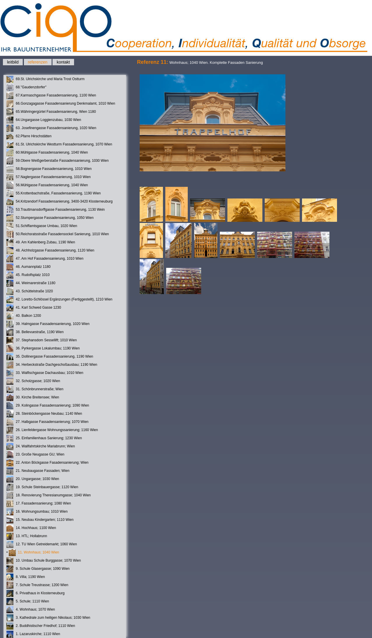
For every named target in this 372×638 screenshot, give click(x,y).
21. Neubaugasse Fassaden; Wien (37, 470)
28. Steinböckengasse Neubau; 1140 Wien (44, 413)
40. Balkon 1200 (23, 315)
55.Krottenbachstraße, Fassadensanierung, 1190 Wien (53, 193)
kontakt (63, 62)
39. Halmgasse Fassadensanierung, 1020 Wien (48, 324)
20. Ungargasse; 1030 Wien (32, 479)
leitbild (13, 62)
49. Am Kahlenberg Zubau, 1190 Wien (40, 242)
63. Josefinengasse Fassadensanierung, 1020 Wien (51, 128)
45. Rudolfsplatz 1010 (28, 275)
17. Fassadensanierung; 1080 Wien (38, 503)
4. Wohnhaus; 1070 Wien (30, 609)
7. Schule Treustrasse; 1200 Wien (37, 585)
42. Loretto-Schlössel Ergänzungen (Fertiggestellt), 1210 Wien (59, 299)
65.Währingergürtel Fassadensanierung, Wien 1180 (51, 111)
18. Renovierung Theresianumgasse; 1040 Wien (48, 495)
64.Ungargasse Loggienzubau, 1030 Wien (43, 120)
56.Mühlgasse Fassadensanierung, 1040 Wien (47, 185)
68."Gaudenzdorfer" (26, 87)
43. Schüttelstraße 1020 (29, 291)
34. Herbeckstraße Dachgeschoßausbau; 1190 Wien (51, 364)
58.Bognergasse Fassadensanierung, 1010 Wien (49, 169)
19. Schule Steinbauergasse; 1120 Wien (42, 487)
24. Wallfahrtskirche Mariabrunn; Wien (40, 446)
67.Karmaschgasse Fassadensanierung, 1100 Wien (51, 95)
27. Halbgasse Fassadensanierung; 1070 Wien (47, 422)
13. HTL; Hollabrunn (26, 536)
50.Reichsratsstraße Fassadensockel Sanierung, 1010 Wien (57, 234)
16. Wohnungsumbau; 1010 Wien (37, 511)
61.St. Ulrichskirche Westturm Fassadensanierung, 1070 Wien (59, 144)
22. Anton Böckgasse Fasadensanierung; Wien (47, 462)
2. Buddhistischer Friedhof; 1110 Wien (40, 626)
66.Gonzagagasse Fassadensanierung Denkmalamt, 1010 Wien (60, 103)
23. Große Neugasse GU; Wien (35, 454)
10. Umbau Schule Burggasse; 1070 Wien (43, 560)
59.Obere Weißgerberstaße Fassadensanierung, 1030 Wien (57, 160)
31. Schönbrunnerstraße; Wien (34, 389)
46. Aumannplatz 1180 (28, 266)
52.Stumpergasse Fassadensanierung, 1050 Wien (50, 218)
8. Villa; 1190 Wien (25, 577)
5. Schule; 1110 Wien (27, 601)
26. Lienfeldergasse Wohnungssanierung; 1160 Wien (52, 430)
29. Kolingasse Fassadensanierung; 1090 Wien (47, 405)
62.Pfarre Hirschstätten (29, 136)
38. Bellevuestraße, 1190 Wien (35, 332)
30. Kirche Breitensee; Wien (32, 397)
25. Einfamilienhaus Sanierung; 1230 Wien (44, 438)
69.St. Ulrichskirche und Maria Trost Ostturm (45, 79)
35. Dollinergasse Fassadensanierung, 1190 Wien (49, 356)
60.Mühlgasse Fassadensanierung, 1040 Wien (47, 152)
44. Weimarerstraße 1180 (30, 283)
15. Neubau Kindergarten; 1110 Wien (39, 519)
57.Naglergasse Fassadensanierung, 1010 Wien (48, 177)
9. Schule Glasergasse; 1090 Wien (38, 568)
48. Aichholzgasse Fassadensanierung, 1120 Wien (50, 250)
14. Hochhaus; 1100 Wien (31, 528)
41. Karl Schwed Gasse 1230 (33, 307)
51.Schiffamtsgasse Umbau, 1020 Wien (41, 226)
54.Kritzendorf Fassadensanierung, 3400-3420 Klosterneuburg (59, 201)
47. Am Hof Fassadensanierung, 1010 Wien (44, 258)
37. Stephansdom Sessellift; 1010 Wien (41, 340)
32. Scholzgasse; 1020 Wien (33, 381)
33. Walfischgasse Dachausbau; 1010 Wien (44, 373)
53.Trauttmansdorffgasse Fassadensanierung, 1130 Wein (55, 209)
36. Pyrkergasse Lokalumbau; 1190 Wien (43, 348)
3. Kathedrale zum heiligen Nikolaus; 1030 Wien (48, 617)
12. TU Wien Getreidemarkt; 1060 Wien (41, 544)
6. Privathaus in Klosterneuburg (35, 593)
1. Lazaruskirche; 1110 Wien (33, 634)
